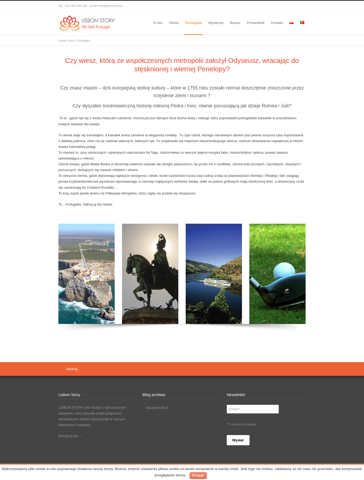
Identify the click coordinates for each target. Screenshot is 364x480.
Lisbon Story (66, 40)
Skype (269, 6)
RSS (300, 6)
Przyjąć (198, 475)
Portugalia (193, 23)
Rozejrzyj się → (70, 436)
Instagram (279, 6)
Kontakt (277, 23)
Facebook (258, 6)
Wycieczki (216, 23)
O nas (158, 23)
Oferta (173, 23)
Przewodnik (256, 23)
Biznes (235, 23)
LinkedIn (290, 6)
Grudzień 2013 (157, 408)
